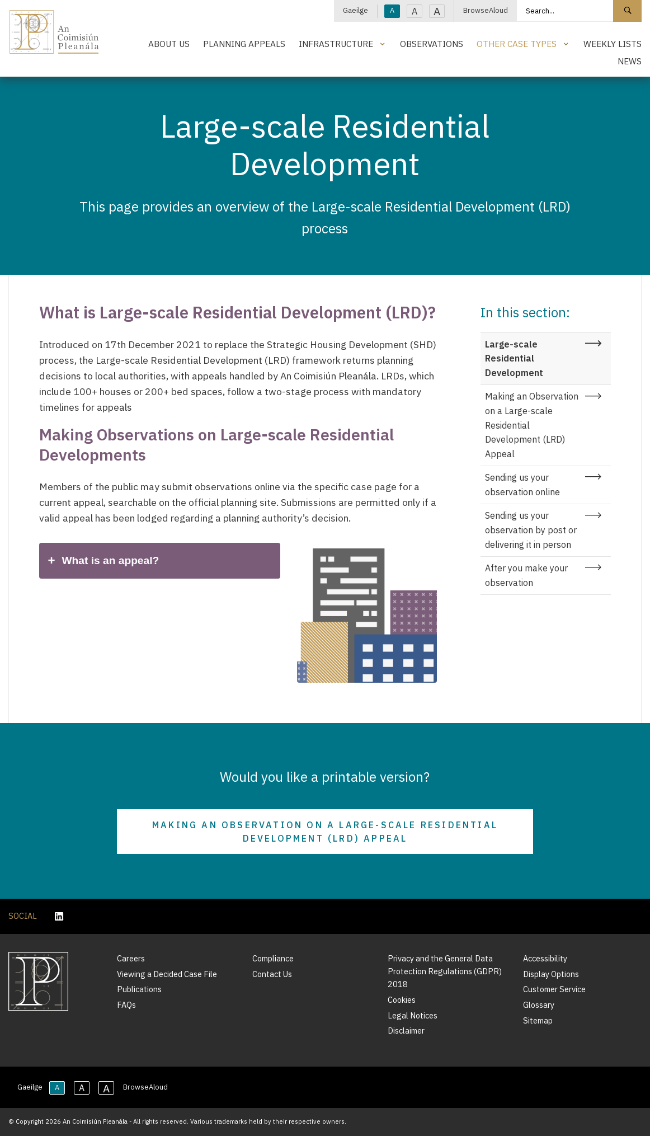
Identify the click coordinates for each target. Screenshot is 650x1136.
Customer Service (554, 989)
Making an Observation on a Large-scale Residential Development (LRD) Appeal (531, 425)
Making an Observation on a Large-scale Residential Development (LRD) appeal (325, 831)
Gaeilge (355, 10)
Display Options (551, 974)
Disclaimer (406, 1030)
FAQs (126, 1004)
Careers (131, 958)
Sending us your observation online (522, 484)
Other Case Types (517, 43)
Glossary (538, 1004)
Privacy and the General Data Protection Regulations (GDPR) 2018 (445, 971)
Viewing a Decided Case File (167, 974)
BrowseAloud (485, 10)
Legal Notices (412, 1015)
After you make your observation (526, 575)
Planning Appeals (244, 43)
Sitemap (538, 1020)
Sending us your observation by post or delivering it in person (531, 530)
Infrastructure (336, 43)
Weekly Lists (612, 43)
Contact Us (272, 974)
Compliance (273, 958)
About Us (169, 43)
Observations (431, 43)
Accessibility (545, 958)
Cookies (402, 999)
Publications (139, 989)
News (630, 61)
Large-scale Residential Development (514, 358)
